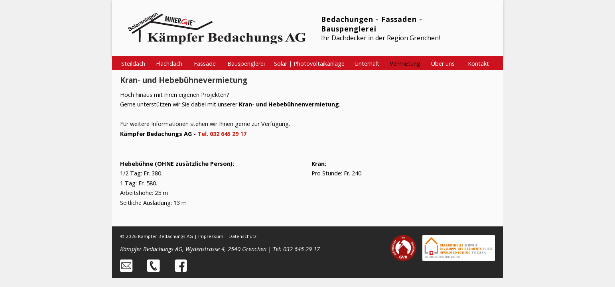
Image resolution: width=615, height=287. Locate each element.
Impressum (210, 236)
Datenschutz (242, 236)
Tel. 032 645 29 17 (221, 134)
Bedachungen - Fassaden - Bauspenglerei (371, 23)
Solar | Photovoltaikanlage (309, 63)
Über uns (443, 63)
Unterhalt (367, 63)
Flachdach (169, 63)
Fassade (205, 63)
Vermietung (405, 63)
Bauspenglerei (246, 63)
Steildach (133, 63)
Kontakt (478, 63)
